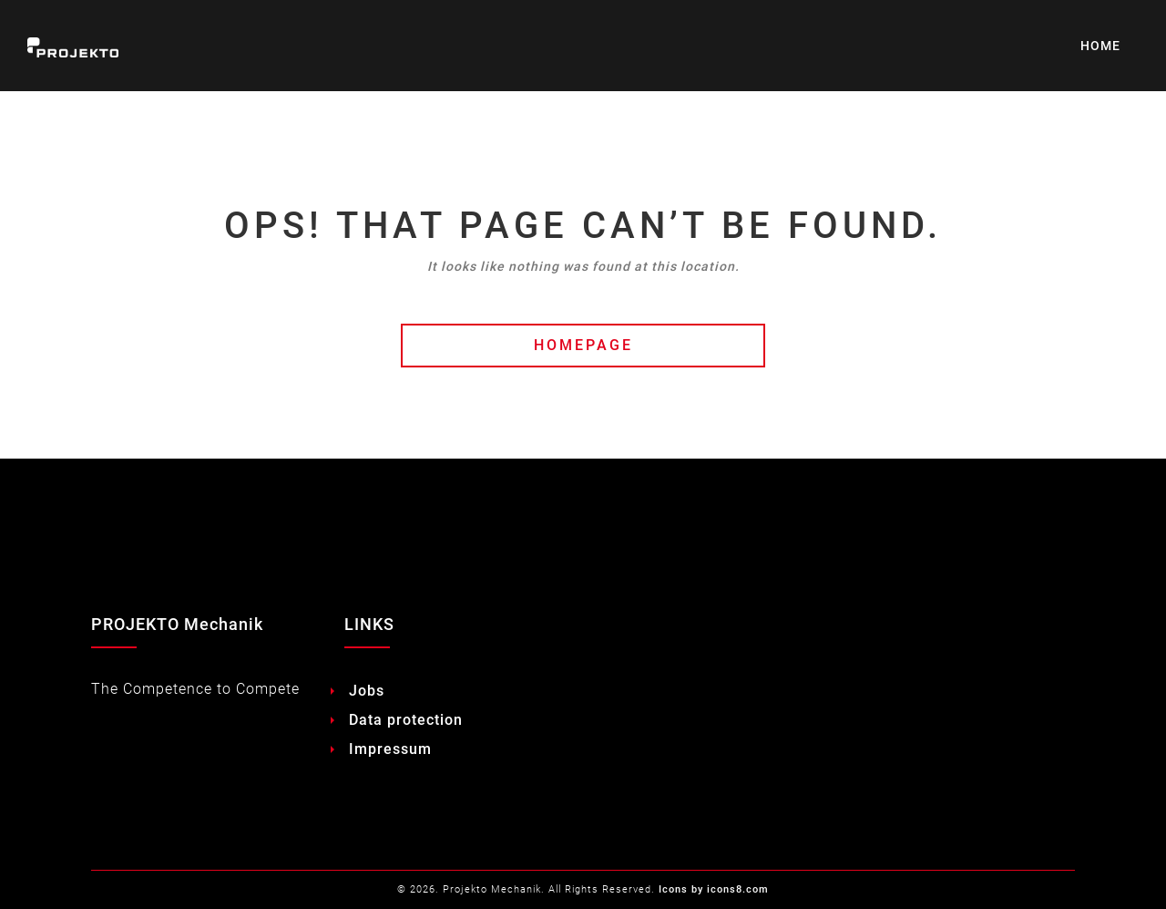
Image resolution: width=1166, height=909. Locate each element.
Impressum (390, 749)
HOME (1100, 45)
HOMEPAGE (583, 345)
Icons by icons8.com (714, 889)
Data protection (406, 719)
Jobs (366, 690)
